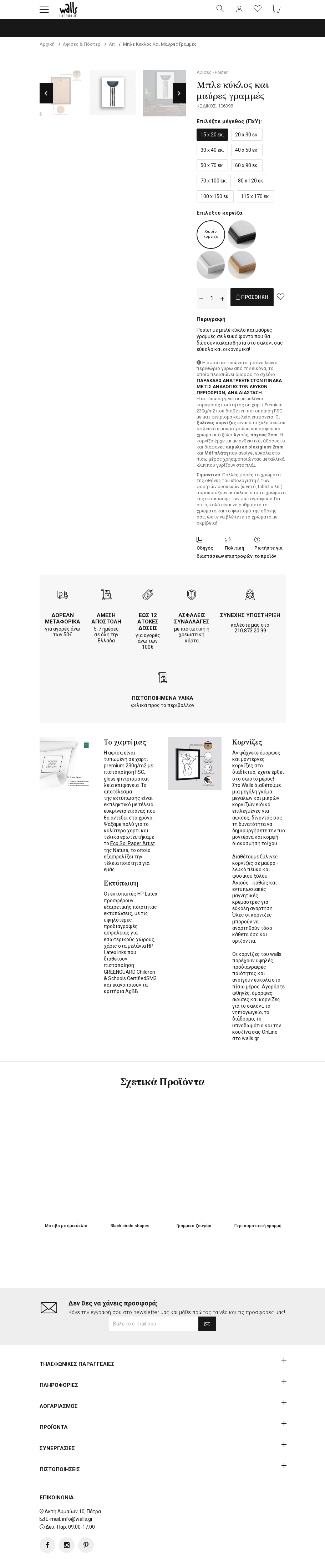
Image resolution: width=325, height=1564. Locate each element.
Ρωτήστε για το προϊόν (268, 558)
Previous (46, 99)
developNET (222, 1554)
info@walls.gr (77, 1497)
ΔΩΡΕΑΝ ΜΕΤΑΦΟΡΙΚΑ (62, 624)
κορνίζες (242, 772)
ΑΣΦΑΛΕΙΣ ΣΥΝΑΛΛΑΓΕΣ (191, 624)
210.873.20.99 (250, 637)
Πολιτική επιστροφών (239, 558)
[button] (44, 12)
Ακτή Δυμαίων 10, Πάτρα (73, 1489)
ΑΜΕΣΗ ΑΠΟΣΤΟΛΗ (106, 624)
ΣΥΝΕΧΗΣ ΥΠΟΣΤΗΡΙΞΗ (250, 621)
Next (179, 99)
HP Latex (147, 900)
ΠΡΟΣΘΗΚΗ (259, 304)
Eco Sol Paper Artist (132, 849)
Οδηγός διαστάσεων (210, 558)
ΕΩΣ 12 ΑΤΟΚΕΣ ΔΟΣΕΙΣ (147, 627)
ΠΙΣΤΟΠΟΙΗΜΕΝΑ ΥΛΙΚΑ (162, 704)
